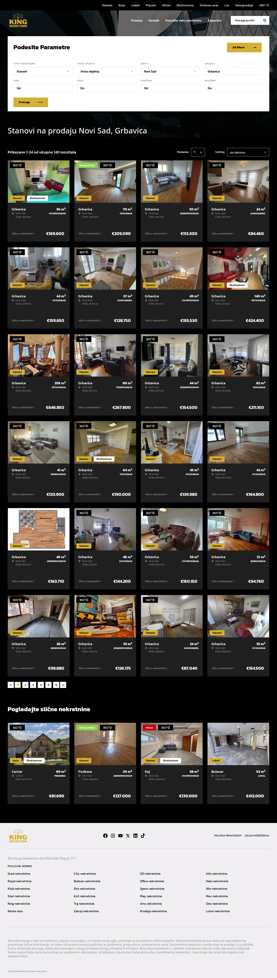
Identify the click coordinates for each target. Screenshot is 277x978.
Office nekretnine (152, 880)
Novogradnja (244, 5)
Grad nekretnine (19, 872)
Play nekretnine (151, 895)
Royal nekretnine (20, 880)
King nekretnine (19, 902)
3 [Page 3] (33, 684)
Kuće (121, 5)
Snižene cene (209, 5)
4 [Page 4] (41, 684)
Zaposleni (215, 20)
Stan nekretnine (19, 895)
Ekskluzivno (185, 5)
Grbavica (214, 70)
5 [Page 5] (48, 684)
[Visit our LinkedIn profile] (135, 835)
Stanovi (107, 5)
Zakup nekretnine (86, 910)
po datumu (237, 151)
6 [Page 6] (56, 684)
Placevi (151, 5)
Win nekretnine (216, 887)
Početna (136, 20)
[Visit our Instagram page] (113, 835)
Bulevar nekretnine (87, 880)
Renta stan (15, 910)
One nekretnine (217, 902)
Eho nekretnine (84, 887)
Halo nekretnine (217, 880)
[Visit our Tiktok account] (143, 835)
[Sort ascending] (194, 151)
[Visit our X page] (128, 835)
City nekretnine (85, 872)
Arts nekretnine (151, 902)
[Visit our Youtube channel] (120, 835)
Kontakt (154, 20)
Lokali (135, 5)
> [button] (63, 684)
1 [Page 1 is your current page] (17, 684)
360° (264, 5)
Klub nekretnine (19, 887)
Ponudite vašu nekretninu (183, 20)
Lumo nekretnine (218, 910)
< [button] (11, 684)
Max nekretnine (217, 895)
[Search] (264, 20)
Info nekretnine (216, 872)
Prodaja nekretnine (153, 910)
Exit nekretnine (84, 895)
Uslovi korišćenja (257, 835)
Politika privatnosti (228, 835)
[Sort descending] (201, 151)
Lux (226, 5)
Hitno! (166, 5)
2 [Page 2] (25, 684)
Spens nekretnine (152, 887)
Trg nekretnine (84, 902)
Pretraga (31, 101)
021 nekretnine (150, 872)
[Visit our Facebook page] (105, 835)
